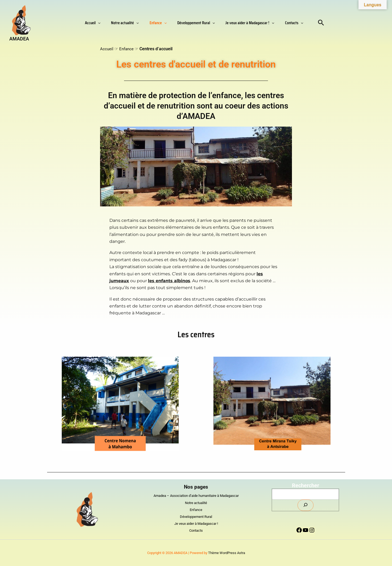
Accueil (106, 23)
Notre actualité (133, 23)
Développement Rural (193, 23)
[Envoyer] (305, 505)
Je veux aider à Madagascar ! (241, 23)
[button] (111, 23)
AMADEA (19, 38)
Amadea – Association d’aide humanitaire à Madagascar (196, 495)
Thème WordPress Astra (226, 553)
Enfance (160, 23)
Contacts (281, 23)
